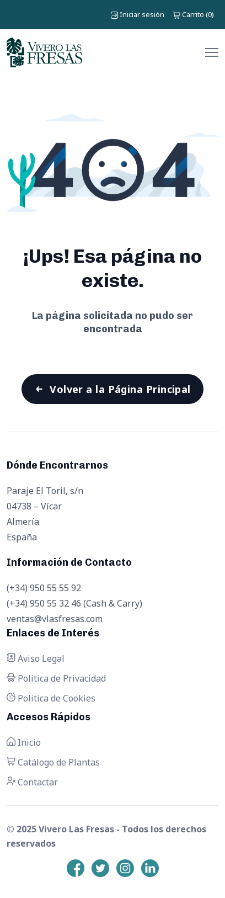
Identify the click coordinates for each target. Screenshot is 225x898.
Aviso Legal (36, 658)
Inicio (24, 742)
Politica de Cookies (51, 698)
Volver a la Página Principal (120, 389)
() (193, 14)
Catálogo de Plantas (53, 762)
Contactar (32, 782)
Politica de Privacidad (56, 678)
